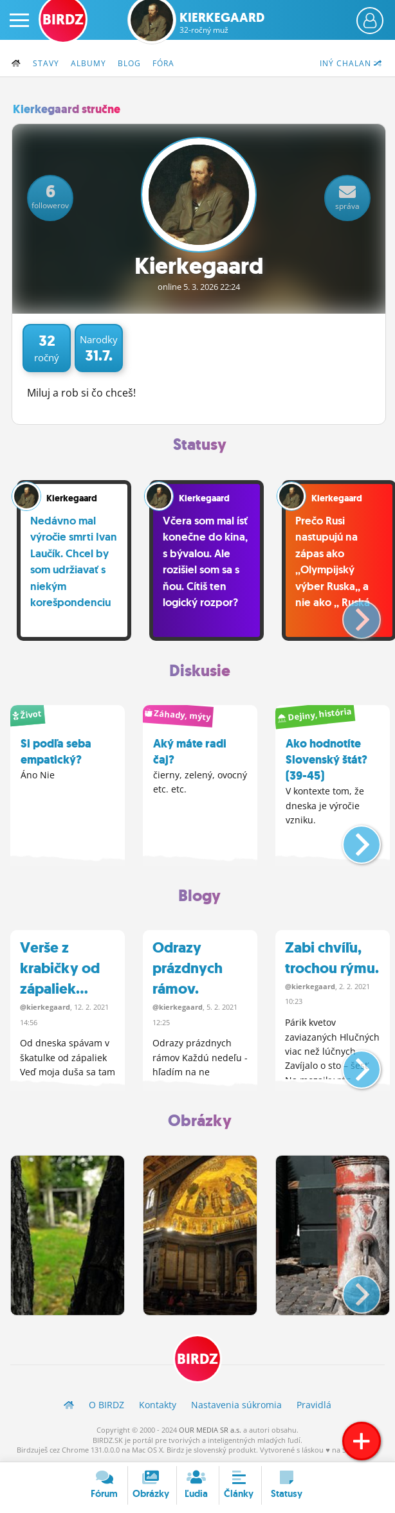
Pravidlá (314, 1405)
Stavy (46, 63)
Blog (129, 63)
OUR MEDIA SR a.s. (210, 1430)
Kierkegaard (221, 22)
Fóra (163, 63)
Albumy (88, 63)
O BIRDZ (106, 1405)
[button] (351, 614)
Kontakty (157, 1405)
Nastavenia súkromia (236, 1405)
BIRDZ (197, 1359)
